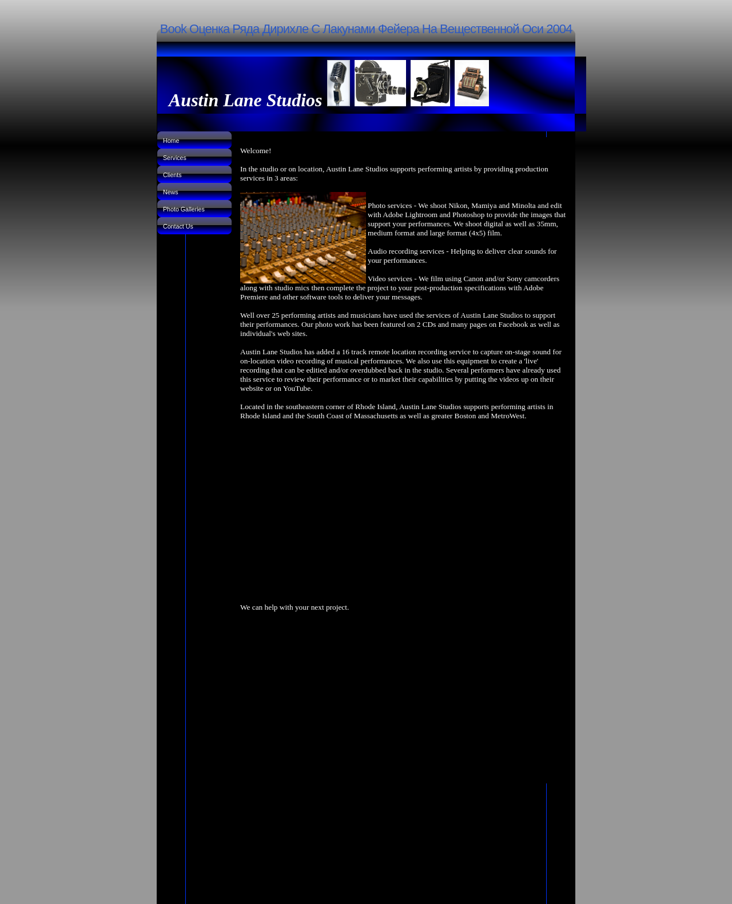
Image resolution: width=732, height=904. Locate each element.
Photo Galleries (184, 209)
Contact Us (178, 226)
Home (171, 140)
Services (174, 157)
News (170, 192)
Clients (172, 174)
